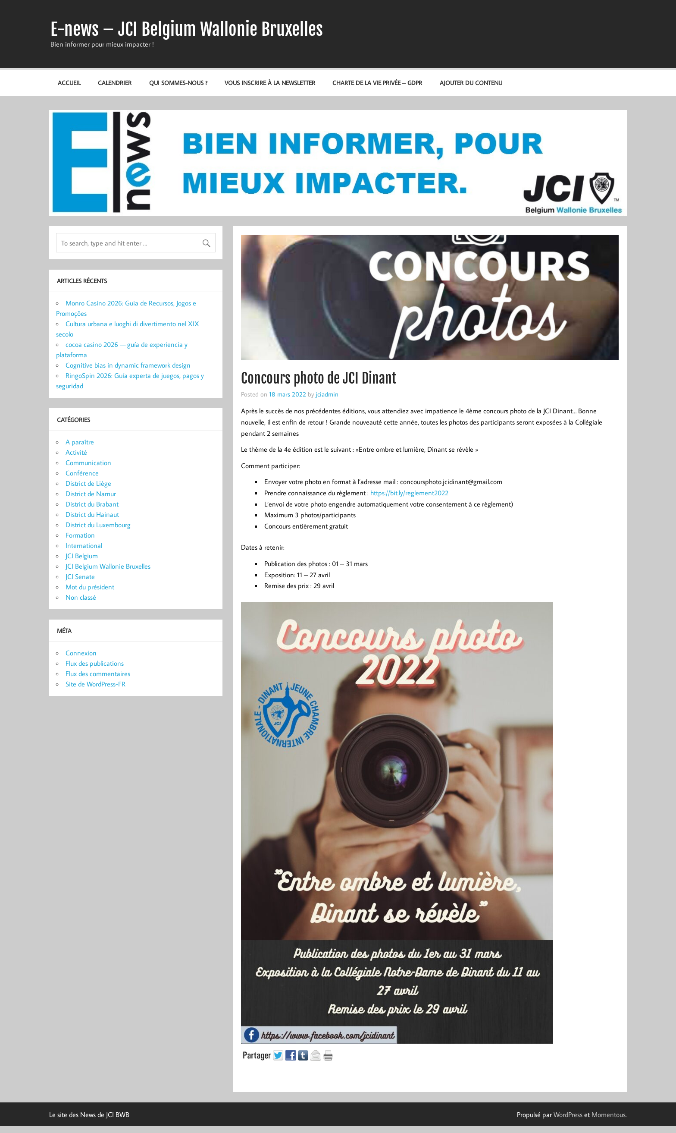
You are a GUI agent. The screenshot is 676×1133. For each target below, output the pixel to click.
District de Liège (88, 483)
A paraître (80, 441)
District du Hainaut (92, 514)
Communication (88, 462)
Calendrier (114, 83)
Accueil (69, 83)
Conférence (82, 473)
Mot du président (90, 586)
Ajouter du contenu (471, 83)
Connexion (81, 652)
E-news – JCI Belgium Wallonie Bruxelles (186, 29)
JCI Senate (80, 576)
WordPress (568, 1114)
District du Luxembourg (98, 524)
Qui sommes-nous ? (178, 83)
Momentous (609, 1114)
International (84, 545)
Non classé (81, 597)
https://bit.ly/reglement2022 (409, 492)
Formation (80, 535)
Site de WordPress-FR (95, 684)
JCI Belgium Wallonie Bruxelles (108, 566)
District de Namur (91, 493)
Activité (76, 452)
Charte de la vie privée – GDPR (377, 83)
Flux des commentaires (98, 673)
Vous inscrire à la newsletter (270, 83)
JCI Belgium (82, 555)
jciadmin (327, 394)
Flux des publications (95, 663)
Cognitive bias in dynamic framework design (128, 365)
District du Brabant (92, 504)
